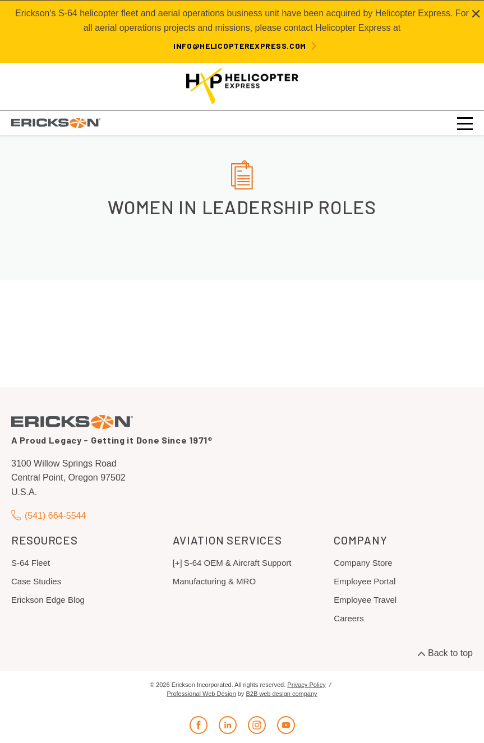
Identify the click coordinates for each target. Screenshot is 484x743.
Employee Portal (364, 581)
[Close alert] (476, 13)
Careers (348, 618)
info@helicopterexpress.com (239, 45)
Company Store (363, 562)
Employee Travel (365, 599)
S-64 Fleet (30, 562)
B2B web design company (281, 693)
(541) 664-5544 (48, 515)
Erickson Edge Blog (48, 599)
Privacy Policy (306, 684)
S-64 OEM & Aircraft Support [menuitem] (238, 562)
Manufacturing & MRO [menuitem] (214, 581)
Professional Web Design (201, 693)
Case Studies (36, 581)
